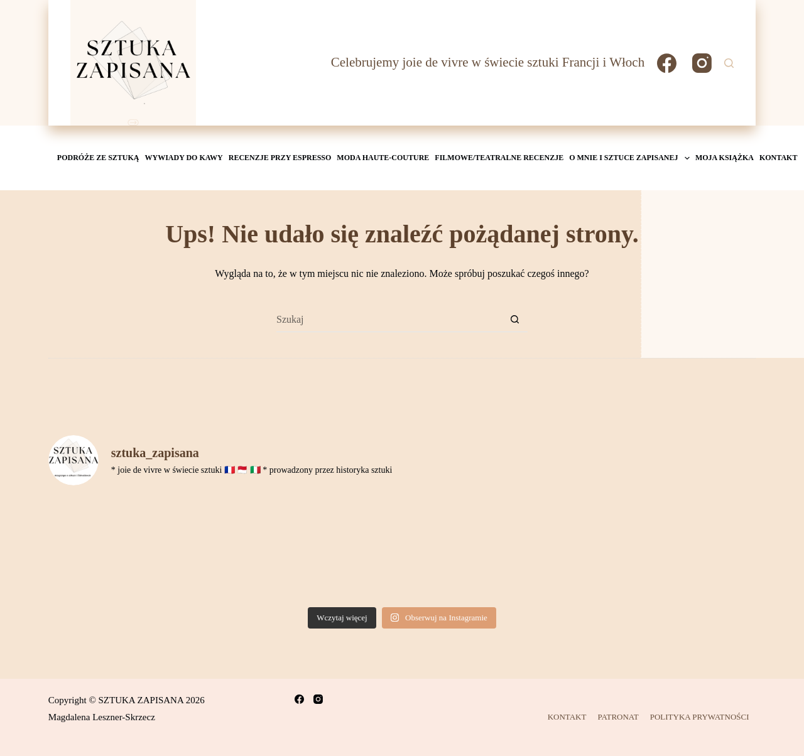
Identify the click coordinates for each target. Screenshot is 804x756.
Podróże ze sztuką (98, 157)
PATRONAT (617, 716)
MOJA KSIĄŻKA (724, 157)
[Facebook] (666, 63)
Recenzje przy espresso (280, 157)
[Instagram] (702, 63)
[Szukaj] (729, 63)
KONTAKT (778, 157)
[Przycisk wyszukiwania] (515, 319)
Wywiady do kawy (184, 157)
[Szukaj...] (389, 319)
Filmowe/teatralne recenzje (499, 157)
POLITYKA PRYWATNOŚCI (699, 716)
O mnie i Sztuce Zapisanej (630, 158)
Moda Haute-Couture (383, 157)
